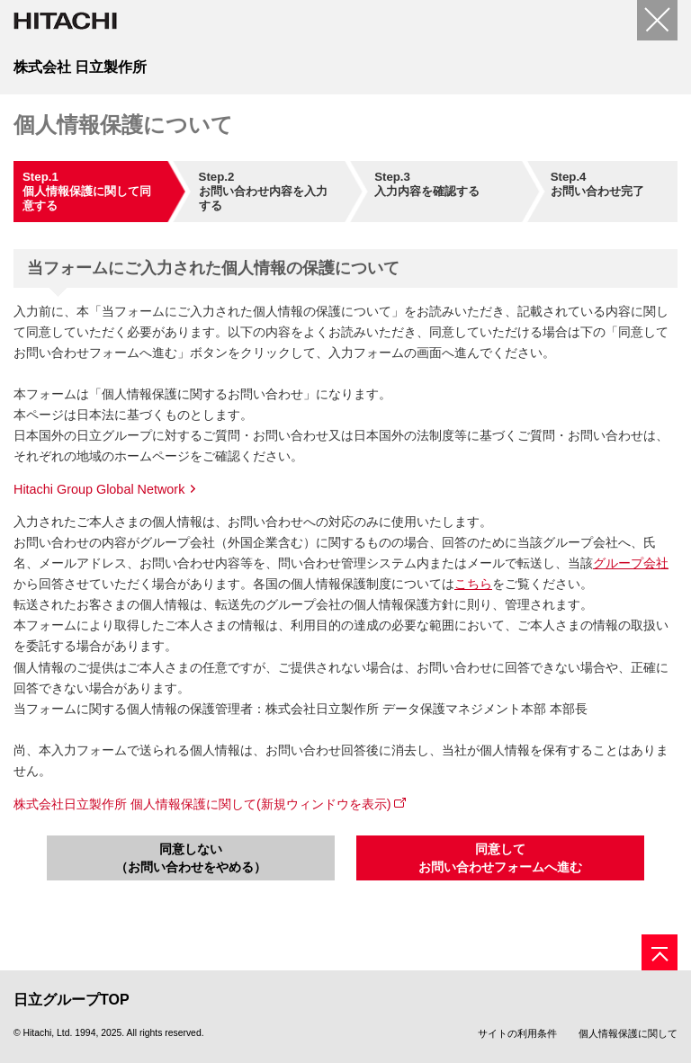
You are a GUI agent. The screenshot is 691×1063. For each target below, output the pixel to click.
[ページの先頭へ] (660, 952)
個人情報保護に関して (628, 1033)
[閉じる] (657, 20)
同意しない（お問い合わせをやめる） (190, 858)
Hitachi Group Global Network (98, 489)
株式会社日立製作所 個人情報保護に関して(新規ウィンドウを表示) (202, 804)
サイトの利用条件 (517, 1033)
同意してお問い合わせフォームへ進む (500, 858)
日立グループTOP (71, 999)
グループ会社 (631, 563)
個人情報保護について (123, 124)
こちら (473, 583)
